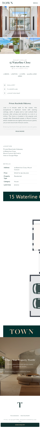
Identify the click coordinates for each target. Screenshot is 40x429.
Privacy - (6, 419)
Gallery (9, 85)
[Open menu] (35, 3)
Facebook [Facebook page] (14, 415)
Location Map (11, 93)
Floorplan (10, 89)
